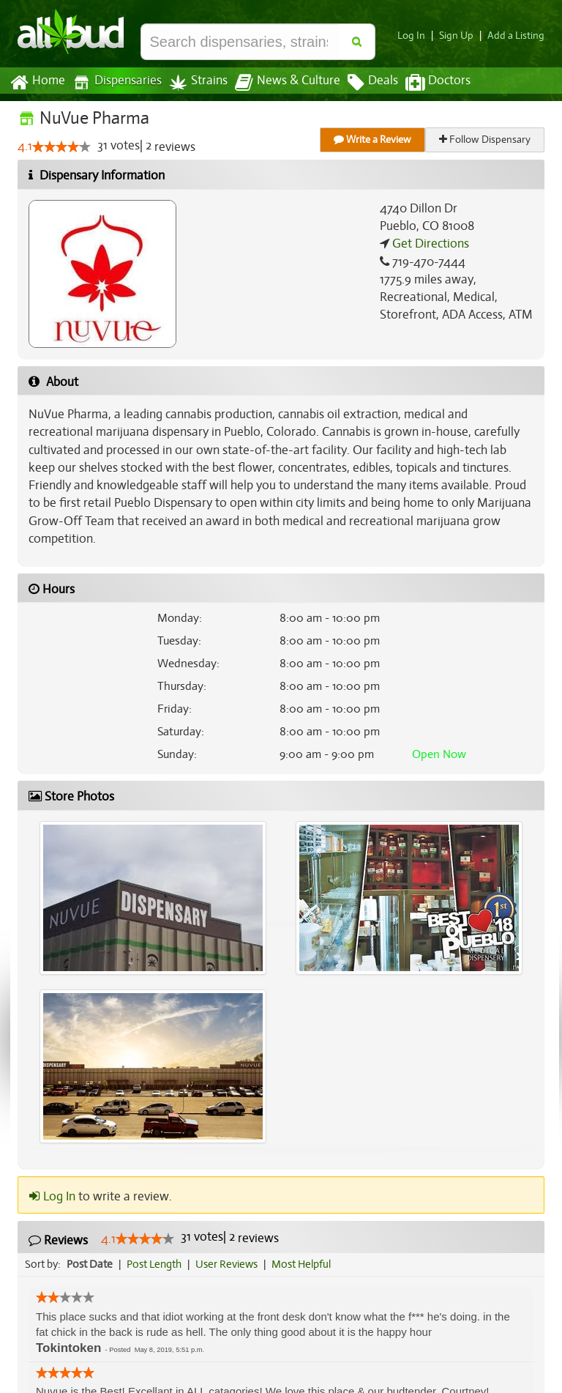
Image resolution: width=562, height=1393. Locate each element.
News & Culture (279, 82)
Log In (417, 35)
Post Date (90, 1246)
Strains (193, 82)
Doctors (425, 82)
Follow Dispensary (486, 139)
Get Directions (428, 244)
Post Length (156, 1246)
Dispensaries (114, 82)
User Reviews (230, 1246)
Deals (361, 82)
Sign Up (460, 35)
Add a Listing (517, 35)
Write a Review (373, 139)
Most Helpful (306, 1246)
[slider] (60, 147)
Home (37, 82)
